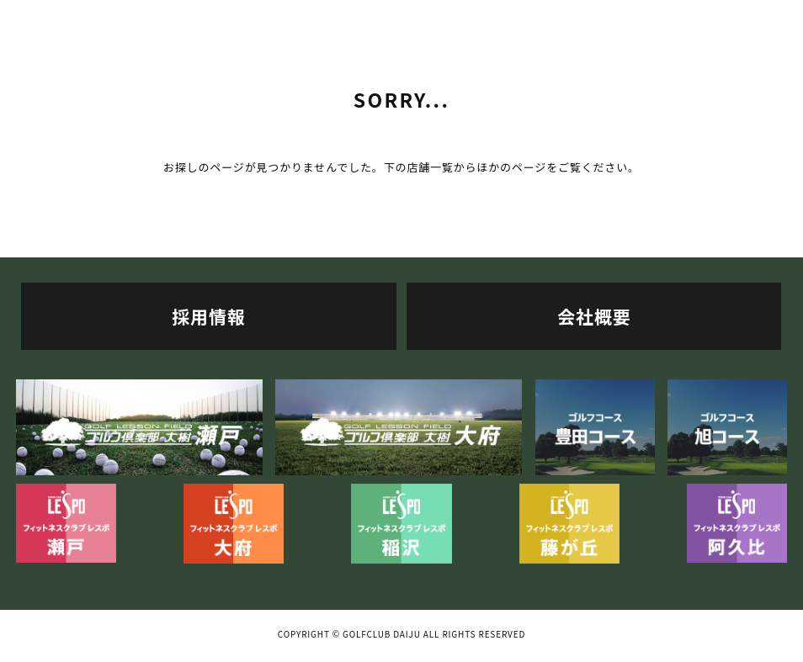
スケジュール (602, 18)
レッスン (468, 18)
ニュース (736, 18)
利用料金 (334, 18)
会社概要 (593, 316)
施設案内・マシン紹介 (200, 18)
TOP (66, 18)
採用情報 (208, 316)
